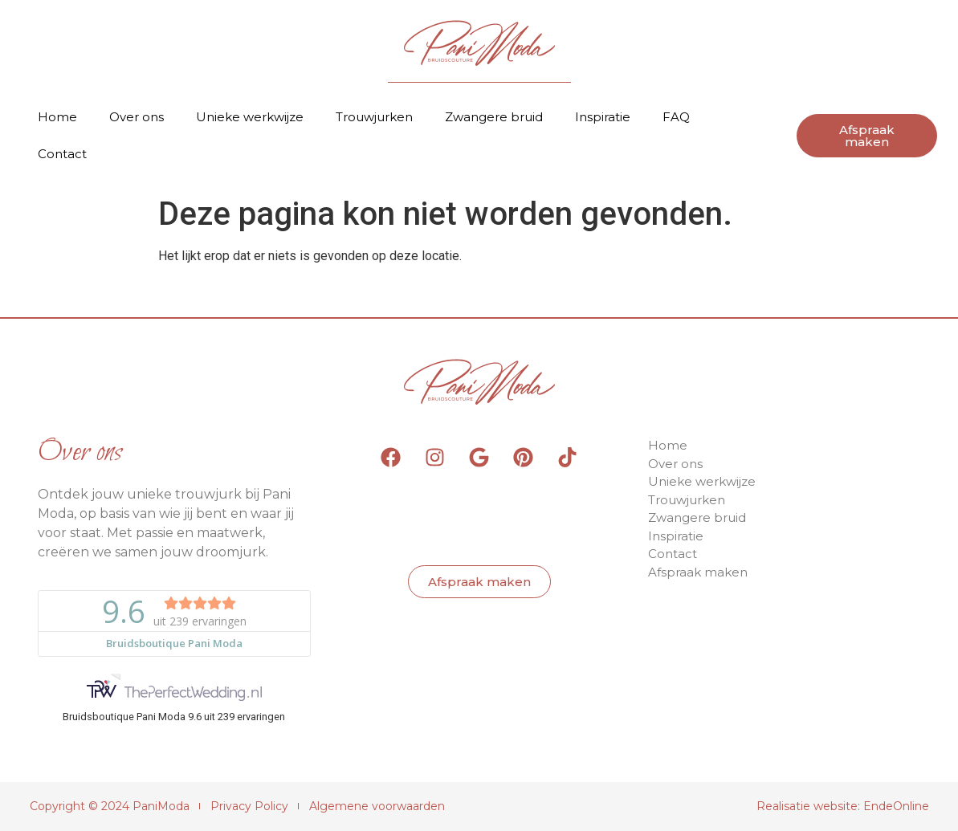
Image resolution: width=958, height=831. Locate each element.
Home (57, 116)
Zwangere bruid (494, 116)
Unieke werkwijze (250, 116)
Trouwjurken (374, 116)
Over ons (136, 116)
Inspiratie (602, 116)
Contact (62, 153)
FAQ (676, 116)
